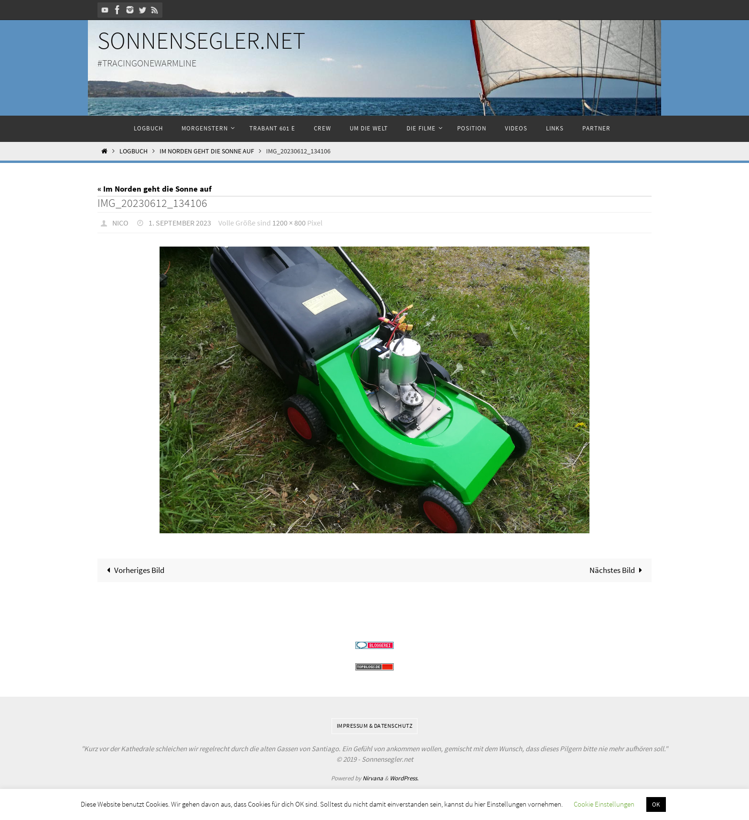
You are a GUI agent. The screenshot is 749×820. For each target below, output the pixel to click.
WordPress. (404, 778)
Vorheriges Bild (134, 570)
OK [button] (656, 804)
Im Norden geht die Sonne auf (207, 151)
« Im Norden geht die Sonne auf (154, 188)
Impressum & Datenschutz (375, 725)
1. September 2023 (180, 222)
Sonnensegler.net (201, 40)
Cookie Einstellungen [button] (604, 804)
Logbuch (133, 151)
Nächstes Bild (617, 570)
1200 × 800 (289, 222)
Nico (120, 222)
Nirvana (373, 778)
